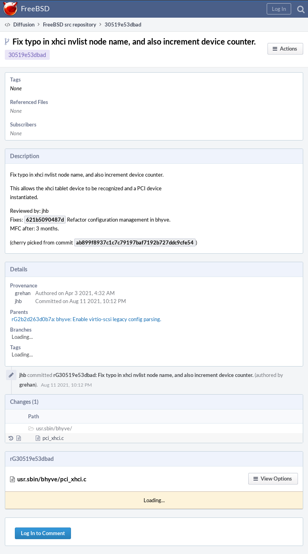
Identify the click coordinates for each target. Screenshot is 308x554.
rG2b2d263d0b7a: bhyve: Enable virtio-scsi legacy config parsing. (86, 319)
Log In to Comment (43, 533)
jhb (18, 301)
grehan (22, 293)
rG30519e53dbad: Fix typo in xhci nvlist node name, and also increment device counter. (153, 375)
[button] (279, 8)
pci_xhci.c (53, 438)
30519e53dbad (27, 55)
